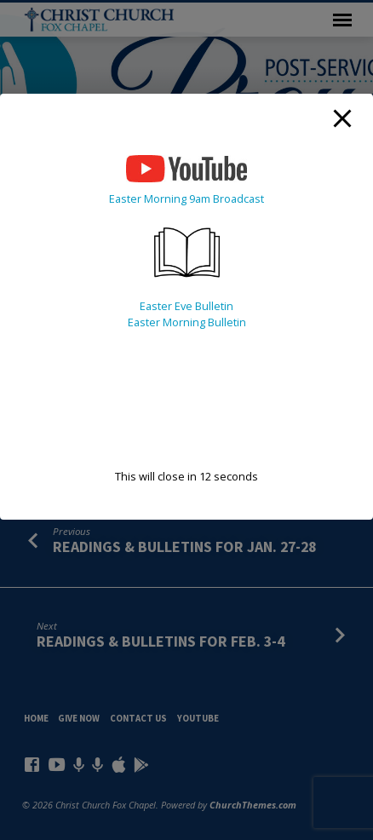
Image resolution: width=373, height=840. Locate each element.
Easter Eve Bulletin (186, 306)
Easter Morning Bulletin (187, 322)
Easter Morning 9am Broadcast (186, 198)
